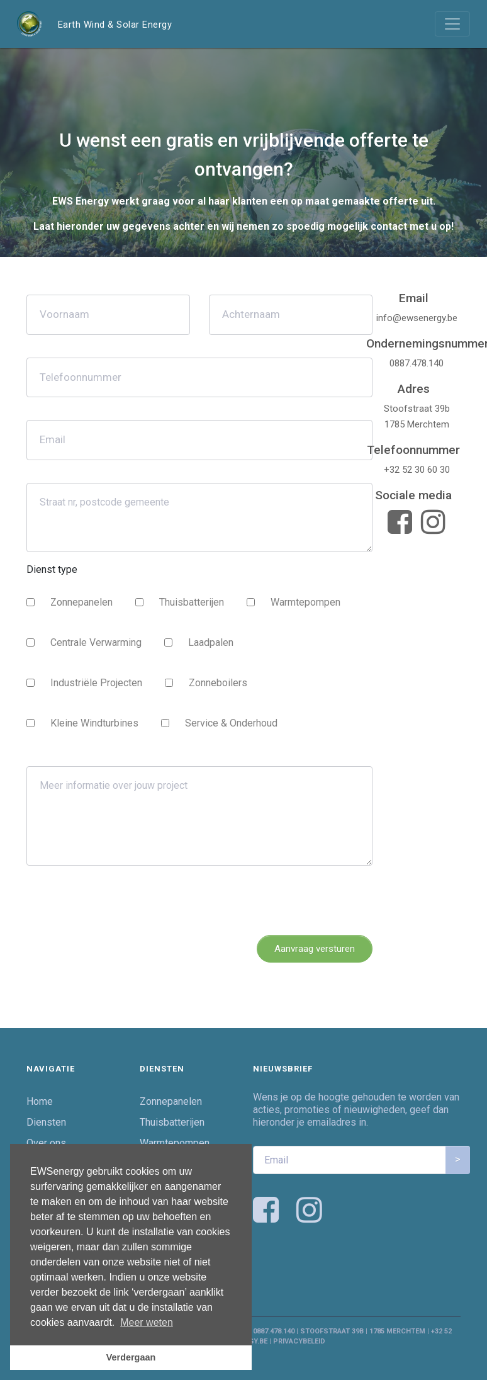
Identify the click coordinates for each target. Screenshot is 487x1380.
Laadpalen (210, 642)
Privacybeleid (299, 1341)
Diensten (46, 1122)
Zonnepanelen (81, 602)
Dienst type (51, 569)
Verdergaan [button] (130, 1357)
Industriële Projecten (96, 683)
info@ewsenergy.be (416, 318)
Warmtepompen (305, 602)
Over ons (46, 1143)
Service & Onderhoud (231, 723)
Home (39, 1101)
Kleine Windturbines (94, 723)
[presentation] (122, 900)
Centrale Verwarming (96, 642)
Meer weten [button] (146, 1322)
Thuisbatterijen (191, 602)
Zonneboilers (218, 683)
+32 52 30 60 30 (417, 469)
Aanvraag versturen (314, 948)
